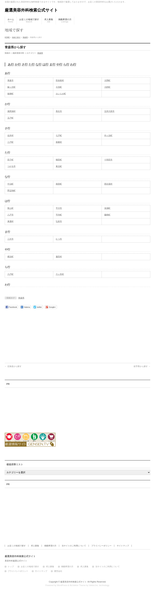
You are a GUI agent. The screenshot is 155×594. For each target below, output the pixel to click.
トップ (11, 567)
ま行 (52, 64)
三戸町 (10, 142)
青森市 (10, 80)
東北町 (59, 166)
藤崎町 (107, 215)
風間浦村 (11, 111)
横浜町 (10, 256)
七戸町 (59, 135)
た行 (32, 64)
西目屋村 (108, 184)
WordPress (62, 585)
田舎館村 (60, 80)
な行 (38, 64)
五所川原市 (109, 111)
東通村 (10, 221)
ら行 (66, 64)
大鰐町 (107, 87)
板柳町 (10, 93)
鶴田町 (59, 160)
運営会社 (58, 571)
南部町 (59, 184)
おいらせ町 (61, 93)
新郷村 (59, 142)
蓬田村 (59, 256)
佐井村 (10, 135)
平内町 (59, 215)
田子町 (10, 160)
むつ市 (59, 239)
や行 (59, 64)
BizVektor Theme (78, 585)
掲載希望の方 (50, 546)
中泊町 (10, 184)
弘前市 (59, 221)
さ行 (25, 64)
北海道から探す (13, 366)
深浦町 (107, 208)
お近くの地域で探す (16, 546)
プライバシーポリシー (101, 546)
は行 (45, 64)
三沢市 (10, 239)
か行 (18, 64)
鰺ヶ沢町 (11, 87)
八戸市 (10, 215)
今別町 (59, 87)
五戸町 (10, 118)
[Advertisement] (77, 334)
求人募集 (35, 546)
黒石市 (59, 111)
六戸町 (10, 274)
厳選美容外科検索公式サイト (31, 10)
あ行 (11, 64)
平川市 (59, 208)
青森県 (40, 53)
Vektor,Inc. (94, 585)
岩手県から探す (142, 366)
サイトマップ (123, 546)
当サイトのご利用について (74, 546)
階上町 (10, 208)
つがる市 (11, 166)
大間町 (107, 80)
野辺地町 (11, 190)
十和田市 (108, 160)
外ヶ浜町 (108, 135)
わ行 (73, 64)
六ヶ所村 (60, 274)
